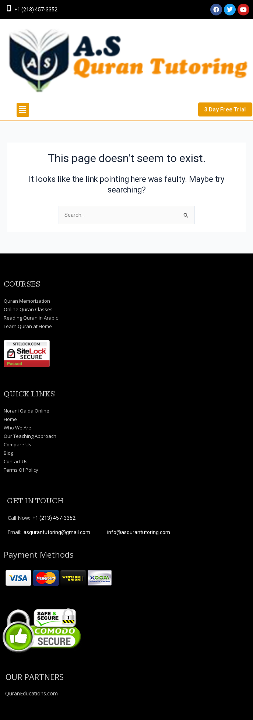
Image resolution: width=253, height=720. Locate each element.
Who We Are (17, 427)
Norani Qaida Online (26, 410)
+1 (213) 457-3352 (35, 9)
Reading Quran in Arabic (31, 317)
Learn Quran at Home (28, 326)
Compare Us (17, 444)
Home (10, 419)
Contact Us (16, 461)
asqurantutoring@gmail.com (57, 532)
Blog (8, 453)
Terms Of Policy (21, 470)
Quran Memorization (27, 301)
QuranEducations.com (31, 693)
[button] (23, 110)
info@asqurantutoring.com (138, 532)
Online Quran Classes (28, 309)
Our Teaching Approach (30, 436)
